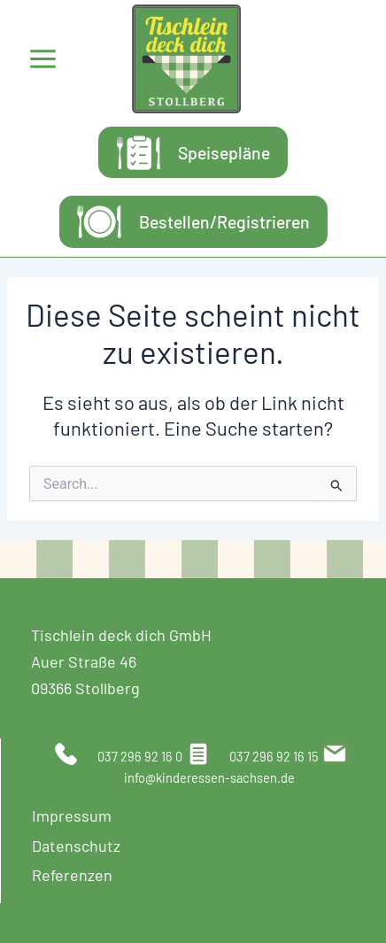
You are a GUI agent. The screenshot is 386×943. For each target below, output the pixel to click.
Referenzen (72, 875)
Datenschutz (76, 845)
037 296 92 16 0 (139, 756)
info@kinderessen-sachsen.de (209, 777)
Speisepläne (224, 152)
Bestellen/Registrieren (224, 221)
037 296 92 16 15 (274, 756)
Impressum (72, 815)
